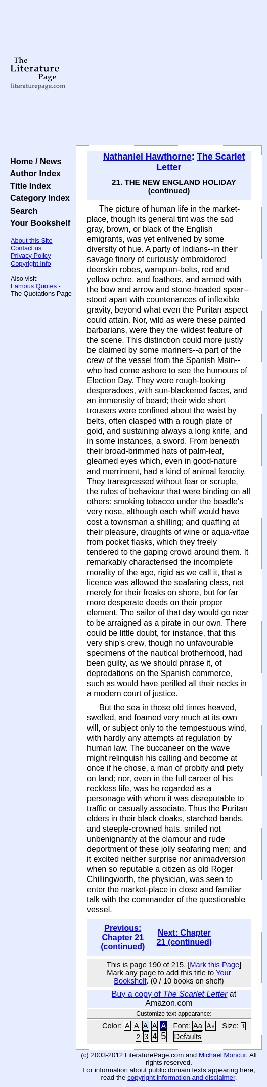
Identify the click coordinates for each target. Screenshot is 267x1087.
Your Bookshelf (38, 222)
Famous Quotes (34, 286)
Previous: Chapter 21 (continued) (123, 937)
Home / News (34, 161)
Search (21, 210)
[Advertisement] (168, 73)
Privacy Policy (31, 256)
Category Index (38, 197)
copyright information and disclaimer (181, 1077)
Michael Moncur (222, 1055)
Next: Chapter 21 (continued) (184, 937)
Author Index (33, 173)
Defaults (188, 1036)
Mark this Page (214, 965)
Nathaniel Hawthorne (147, 156)
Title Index (28, 185)
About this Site (32, 240)
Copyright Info (31, 263)
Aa (197, 1026)
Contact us (26, 248)
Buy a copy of (170, 994)
